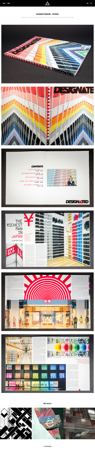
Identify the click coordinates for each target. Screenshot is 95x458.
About (8, 3)
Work (4, 3)
